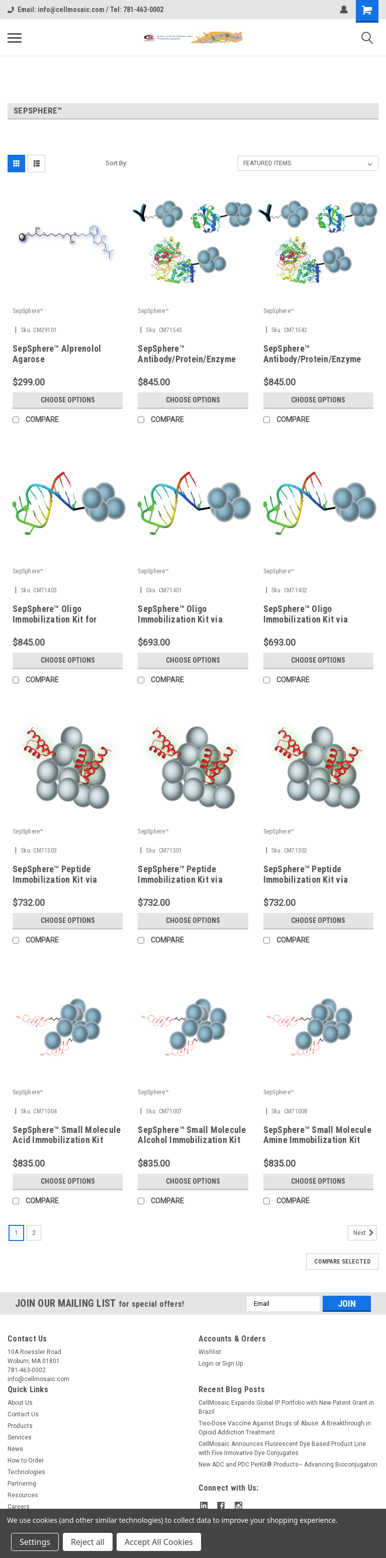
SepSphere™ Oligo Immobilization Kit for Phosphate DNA (55, 619)
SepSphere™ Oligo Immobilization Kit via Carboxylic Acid (180, 619)
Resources (23, 1495)
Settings (35, 1541)
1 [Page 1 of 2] (16, 1232)
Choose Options (68, 400)
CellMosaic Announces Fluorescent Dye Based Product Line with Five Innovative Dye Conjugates (282, 1448)
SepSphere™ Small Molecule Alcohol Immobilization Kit (192, 1135)
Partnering (22, 1483)
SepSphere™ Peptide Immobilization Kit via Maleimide (180, 879)
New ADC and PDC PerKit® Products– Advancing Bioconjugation (288, 1464)
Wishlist (210, 1352)
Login (206, 1363)
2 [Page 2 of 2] (34, 1232)
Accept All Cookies (159, 1541)
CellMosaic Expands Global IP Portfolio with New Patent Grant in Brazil (286, 1407)
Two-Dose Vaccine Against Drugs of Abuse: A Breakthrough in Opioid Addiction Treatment (285, 1428)
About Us (20, 1402)
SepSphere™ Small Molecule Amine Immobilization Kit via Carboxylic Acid (317, 1140)
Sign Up (232, 1363)
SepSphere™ (28, 311)
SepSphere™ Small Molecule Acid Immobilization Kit (67, 1135)
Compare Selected (342, 1261)
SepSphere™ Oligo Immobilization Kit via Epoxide (305, 619)
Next (365, 1233)
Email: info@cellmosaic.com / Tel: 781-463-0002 (85, 10)
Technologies (26, 1472)
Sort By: (117, 163)
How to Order (26, 1460)
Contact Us (23, 1414)
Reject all (88, 1541)
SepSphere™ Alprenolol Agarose (57, 353)
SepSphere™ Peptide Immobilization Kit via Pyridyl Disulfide (305, 879)
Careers (19, 1506)
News (15, 1448)
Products (20, 1425)
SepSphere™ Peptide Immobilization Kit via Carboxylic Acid (55, 879)
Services (20, 1437)
